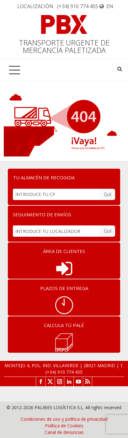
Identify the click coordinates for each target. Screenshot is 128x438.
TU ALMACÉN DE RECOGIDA (44, 177)
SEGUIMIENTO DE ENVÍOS (42, 214)
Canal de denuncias (64, 432)
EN (106, 6)
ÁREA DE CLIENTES (64, 251)
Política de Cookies (64, 426)
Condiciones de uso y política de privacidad (64, 419)
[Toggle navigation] (14, 70)
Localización (35, 6)
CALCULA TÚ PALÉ (64, 325)
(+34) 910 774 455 (77, 6)
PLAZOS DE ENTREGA (64, 288)
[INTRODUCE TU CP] (56, 194)
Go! (107, 194)
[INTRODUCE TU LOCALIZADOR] (56, 231)
